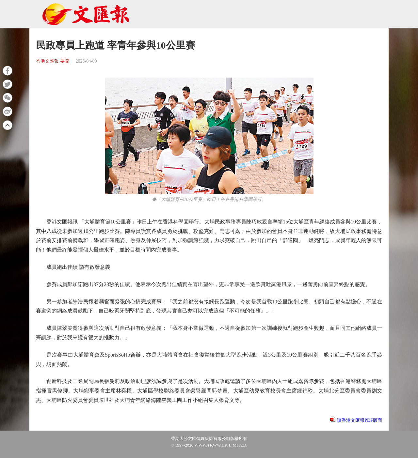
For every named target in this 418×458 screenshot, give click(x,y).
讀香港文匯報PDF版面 (359, 420)
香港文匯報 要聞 (52, 61)
